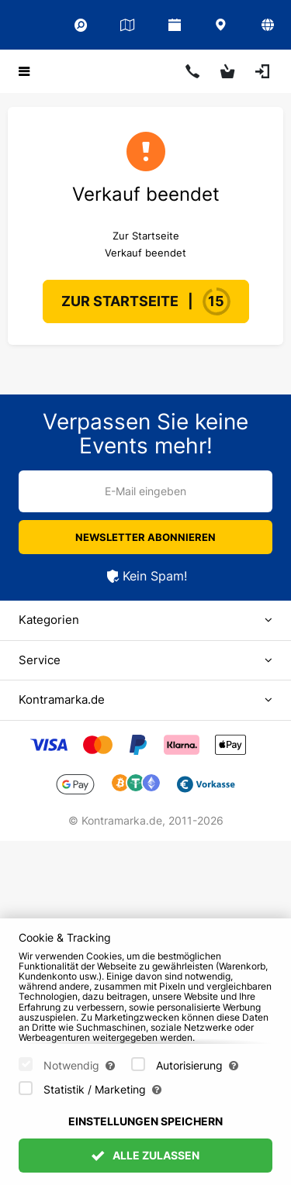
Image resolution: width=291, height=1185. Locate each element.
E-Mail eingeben (145, 491)
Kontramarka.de (62, 699)
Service (40, 660)
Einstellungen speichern (145, 1141)
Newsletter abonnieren (145, 537)
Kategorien (49, 619)
